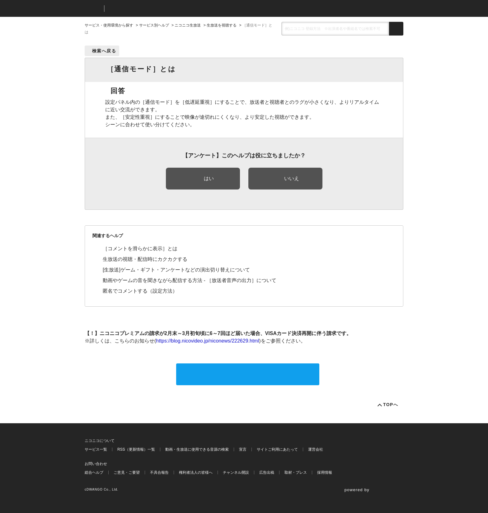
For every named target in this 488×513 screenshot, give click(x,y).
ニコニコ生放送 (188, 25)
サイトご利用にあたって (277, 449)
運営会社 (315, 449)
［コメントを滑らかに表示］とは (140, 248)
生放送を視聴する (222, 25)
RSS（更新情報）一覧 (136, 449)
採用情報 (324, 472)
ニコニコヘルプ (142, 8)
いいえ (291, 178)
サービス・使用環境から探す (109, 25)
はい (209, 178)
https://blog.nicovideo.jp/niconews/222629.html (207, 340)
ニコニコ (93, 8)
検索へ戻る (104, 50)
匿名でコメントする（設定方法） (140, 291)
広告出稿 (266, 472)
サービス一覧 (96, 449)
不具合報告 (159, 472)
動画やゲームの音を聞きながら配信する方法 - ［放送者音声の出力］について (189, 280)
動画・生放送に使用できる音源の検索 (197, 449)
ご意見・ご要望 (127, 472)
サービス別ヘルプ (154, 25)
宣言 (242, 449)
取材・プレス (295, 472)
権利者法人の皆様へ (196, 472)
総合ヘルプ (94, 472)
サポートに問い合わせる (247, 374)
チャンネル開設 (236, 472)
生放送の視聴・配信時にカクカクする (145, 259)
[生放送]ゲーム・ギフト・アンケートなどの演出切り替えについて (176, 269)
